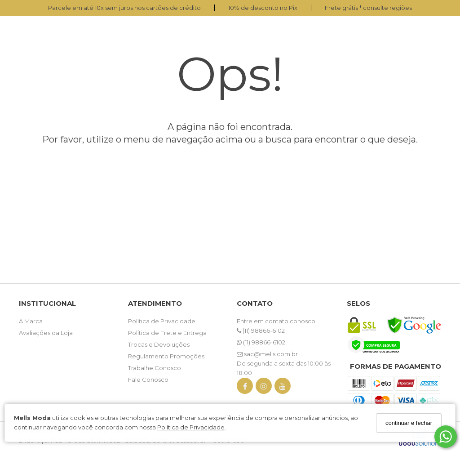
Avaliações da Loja (46, 332)
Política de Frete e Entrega (167, 332)
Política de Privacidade (191, 427)
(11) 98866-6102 (261, 330)
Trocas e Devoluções (159, 344)
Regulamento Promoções (166, 356)
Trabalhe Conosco (154, 367)
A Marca (31, 321)
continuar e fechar (408, 423)
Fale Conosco (148, 379)
